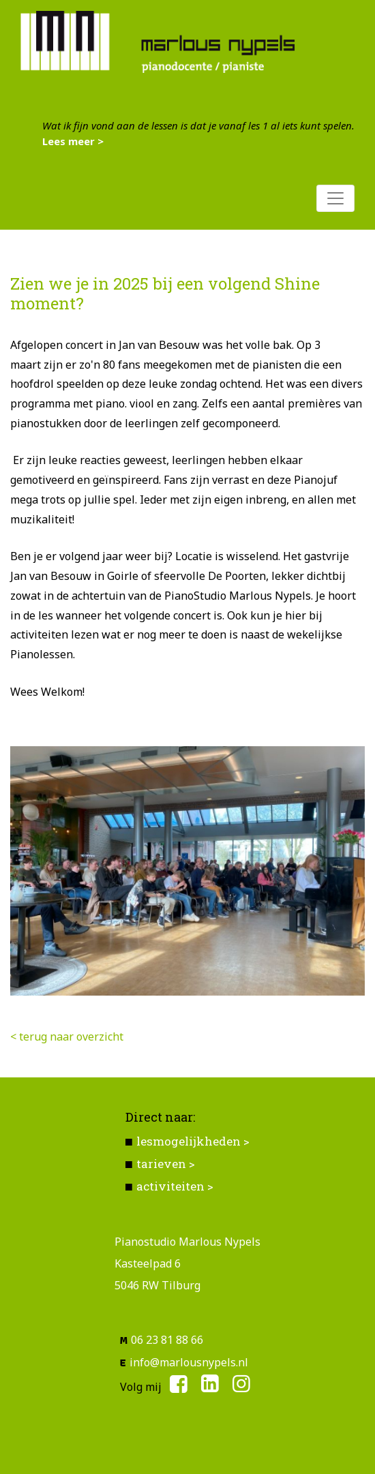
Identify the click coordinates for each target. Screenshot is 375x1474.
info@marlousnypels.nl (189, 1362)
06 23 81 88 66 (167, 1339)
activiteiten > (174, 1186)
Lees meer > (73, 141)
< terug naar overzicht (66, 1036)
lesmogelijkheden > (193, 1141)
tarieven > (165, 1163)
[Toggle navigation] (335, 198)
